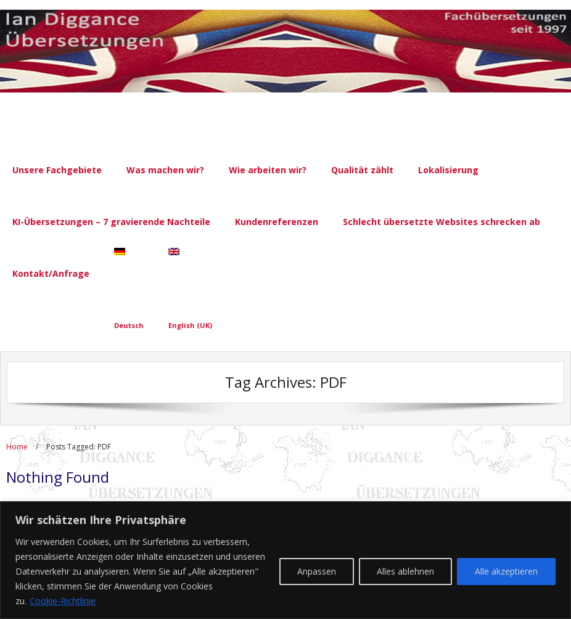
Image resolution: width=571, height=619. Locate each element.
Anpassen (316, 571)
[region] (285, 560)
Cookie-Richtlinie (63, 601)
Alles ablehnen (405, 571)
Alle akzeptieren (506, 571)
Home (17, 446)
